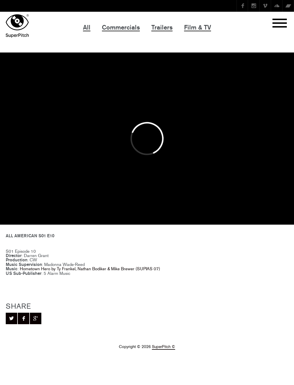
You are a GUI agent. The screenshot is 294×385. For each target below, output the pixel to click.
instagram (254, 5)
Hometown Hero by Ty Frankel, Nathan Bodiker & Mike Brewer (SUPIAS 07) (90, 268)
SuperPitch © (163, 346)
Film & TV (197, 27)
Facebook (242, 5)
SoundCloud (277, 5)
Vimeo (265, 5)
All (86, 27)
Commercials (121, 27)
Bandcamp (288, 5)
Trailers (162, 27)
